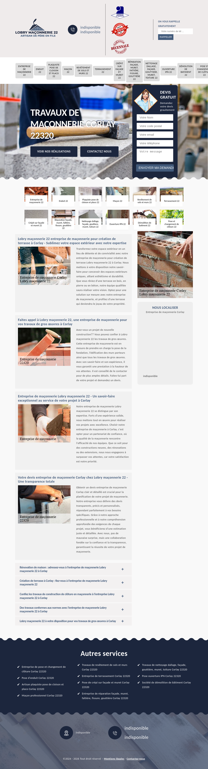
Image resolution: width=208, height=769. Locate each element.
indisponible (90, 27)
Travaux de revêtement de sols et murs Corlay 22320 (104, 667)
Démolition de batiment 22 (186, 70)
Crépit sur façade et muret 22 (119, 70)
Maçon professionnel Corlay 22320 (42, 695)
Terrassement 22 (103, 70)
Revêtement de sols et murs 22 (83, 70)
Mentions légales (114, 758)
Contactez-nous (136, 758)
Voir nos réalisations (54, 151)
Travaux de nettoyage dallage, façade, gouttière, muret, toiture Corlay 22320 (164, 667)
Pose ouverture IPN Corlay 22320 (161, 676)
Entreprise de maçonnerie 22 (24, 70)
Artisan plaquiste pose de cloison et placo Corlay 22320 (43, 687)
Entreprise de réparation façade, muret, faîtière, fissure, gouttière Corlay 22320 (105, 696)
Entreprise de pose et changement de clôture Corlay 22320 (44, 669)
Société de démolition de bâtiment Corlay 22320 (166, 685)
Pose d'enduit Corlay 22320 (38, 678)
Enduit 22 (40, 70)
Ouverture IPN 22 (168, 70)
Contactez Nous (99, 151)
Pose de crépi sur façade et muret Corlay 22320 (106, 685)
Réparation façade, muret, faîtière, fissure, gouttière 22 (134, 70)
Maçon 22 (68, 70)
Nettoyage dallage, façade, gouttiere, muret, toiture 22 (151, 70)
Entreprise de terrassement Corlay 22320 (106, 676)
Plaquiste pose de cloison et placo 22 (54, 70)
